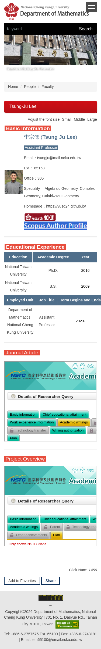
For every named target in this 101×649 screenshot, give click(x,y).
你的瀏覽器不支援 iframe (50, 401)
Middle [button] (79, 119)
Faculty (47, 86)
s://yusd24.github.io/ (69, 206)
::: (50, 606)
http (49, 206)
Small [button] (66, 119)
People (30, 86)
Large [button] (92, 119)
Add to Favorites (22, 581)
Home (13, 86)
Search (86, 29)
